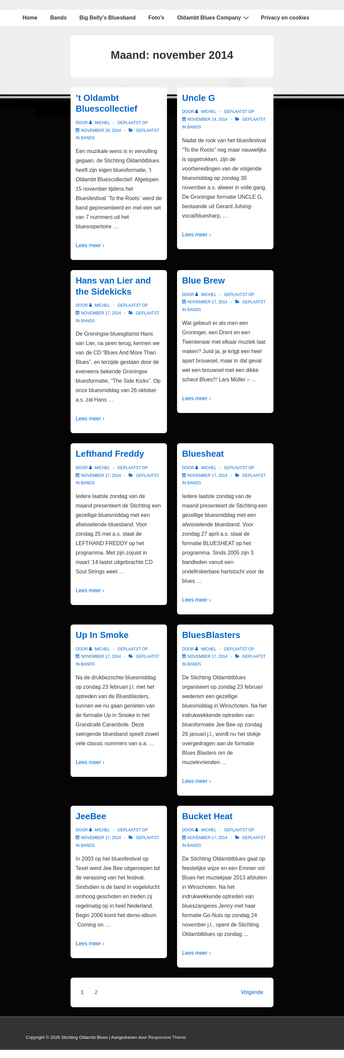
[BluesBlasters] (207, 656)
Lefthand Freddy (110, 454)
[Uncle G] (207, 119)
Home (30, 18)
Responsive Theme (167, 1037)
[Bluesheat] (207, 475)
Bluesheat (203, 454)
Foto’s (156, 18)
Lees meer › (90, 245)
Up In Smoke (102, 635)
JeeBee (91, 816)
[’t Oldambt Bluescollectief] (101, 130)
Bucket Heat (207, 816)
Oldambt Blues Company (214, 17)
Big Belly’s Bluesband (107, 18)
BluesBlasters (211, 635)
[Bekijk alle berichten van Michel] (100, 122)
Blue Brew (203, 280)
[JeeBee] (101, 837)
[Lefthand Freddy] (101, 475)
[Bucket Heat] (207, 837)
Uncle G (198, 98)
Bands (58, 18)
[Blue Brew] (207, 302)
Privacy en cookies (285, 18)
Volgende (252, 992)
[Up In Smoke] (101, 656)
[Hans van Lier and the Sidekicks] (101, 313)
